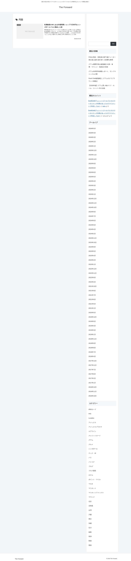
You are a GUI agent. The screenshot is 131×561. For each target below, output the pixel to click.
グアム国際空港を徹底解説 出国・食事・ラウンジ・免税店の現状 (101, 65)
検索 (113, 43)
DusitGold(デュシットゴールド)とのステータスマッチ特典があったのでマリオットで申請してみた (101, 103)
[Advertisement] (102, 27)
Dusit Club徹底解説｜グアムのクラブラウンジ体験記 (102, 80)
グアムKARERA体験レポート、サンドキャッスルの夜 (102, 73)
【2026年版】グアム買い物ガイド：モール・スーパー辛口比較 (101, 87)
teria (104, 106)
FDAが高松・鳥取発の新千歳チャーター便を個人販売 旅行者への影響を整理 (102, 58)
